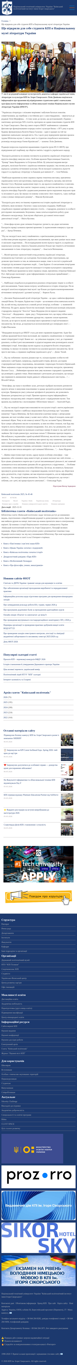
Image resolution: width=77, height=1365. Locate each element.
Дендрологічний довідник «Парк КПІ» (20, 557)
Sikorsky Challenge (9, 1101)
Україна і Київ (26, 501)
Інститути (5, 938)
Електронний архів (9, 1044)
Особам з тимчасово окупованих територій (19, 1074)
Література (56, 501)
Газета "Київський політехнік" (14, 1049)
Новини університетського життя (35, 504)
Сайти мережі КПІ (9, 1026)
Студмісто (5, 974)
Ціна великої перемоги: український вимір (21, 669)
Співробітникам (8, 1092)
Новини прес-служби (10, 504)
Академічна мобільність (11, 1004)
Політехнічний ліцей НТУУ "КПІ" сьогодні (22, 675)
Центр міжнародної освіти (12, 1017)
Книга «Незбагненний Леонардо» (17, 561)
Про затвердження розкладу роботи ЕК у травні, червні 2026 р (30, 605)
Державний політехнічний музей (15, 960)
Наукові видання (8, 1031)
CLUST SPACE (7, 1124)
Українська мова (42, 501)
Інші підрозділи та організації (14, 951)
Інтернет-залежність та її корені (17, 680)
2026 (5, 697)
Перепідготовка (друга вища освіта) (16, 1008)
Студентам (6, 1083)
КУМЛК (13, 498)
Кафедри (5, 947)
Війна (3, 1119)
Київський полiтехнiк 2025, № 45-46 (17, 494)
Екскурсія (6, 501)
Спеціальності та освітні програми (16, 1115)
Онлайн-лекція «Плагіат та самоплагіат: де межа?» (25, 615)
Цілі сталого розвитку (10, 1128)
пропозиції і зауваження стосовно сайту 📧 (44, 1354)
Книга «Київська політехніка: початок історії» (23, 552)
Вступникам (6, 1070)
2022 (5, 717)
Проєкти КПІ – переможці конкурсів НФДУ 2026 (24, 659)
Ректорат (5, 924)
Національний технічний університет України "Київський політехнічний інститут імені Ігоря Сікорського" (38, 8)
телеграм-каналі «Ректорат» (44, 1344)
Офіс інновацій (7, 987)
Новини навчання (58, 504)
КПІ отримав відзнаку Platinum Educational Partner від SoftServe (31, 795)
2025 (5, 702)
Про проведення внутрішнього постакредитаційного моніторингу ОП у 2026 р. (37, 620)
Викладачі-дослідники (11, 1106)
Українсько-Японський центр (13, 978)
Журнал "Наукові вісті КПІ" (13, 1053)
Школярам (6, 1065)
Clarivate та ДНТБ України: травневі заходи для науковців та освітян (32, 583)
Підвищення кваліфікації (12, 1013)
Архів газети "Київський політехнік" (27, 692)
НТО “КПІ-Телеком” (10, 965)
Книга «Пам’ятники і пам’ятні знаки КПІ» (21, 544)
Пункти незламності (13, 1341)
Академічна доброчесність (12, 1110)
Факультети (6, 942)
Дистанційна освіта (9, 999)
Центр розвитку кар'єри (11, 983)
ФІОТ (4, 498)
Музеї (15, 501)
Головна (4, 21)
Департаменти (7, 933)
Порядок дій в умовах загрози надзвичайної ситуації (26, 1338)
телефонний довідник (19, 1322)
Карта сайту (62, 1303)
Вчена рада (6, 929)
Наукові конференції (10, 1035)
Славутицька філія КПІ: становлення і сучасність (25, 825)
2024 (5, 707)
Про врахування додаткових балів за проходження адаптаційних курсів (33, 610)
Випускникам (7, 1088)
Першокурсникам (9, 1079)
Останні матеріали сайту (19, 730)
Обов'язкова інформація (26, 1303)
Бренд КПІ (42, 1303)
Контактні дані (7, 1303)
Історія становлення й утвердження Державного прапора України (31, 664)
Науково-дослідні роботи (12, 1040)
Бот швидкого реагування (57, 1328)
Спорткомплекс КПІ (10, 969)
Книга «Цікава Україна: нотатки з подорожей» (23, 548)
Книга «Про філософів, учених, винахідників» (23, 565)
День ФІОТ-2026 (10, 642)
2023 (5, 712)
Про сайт (52, 1303)
